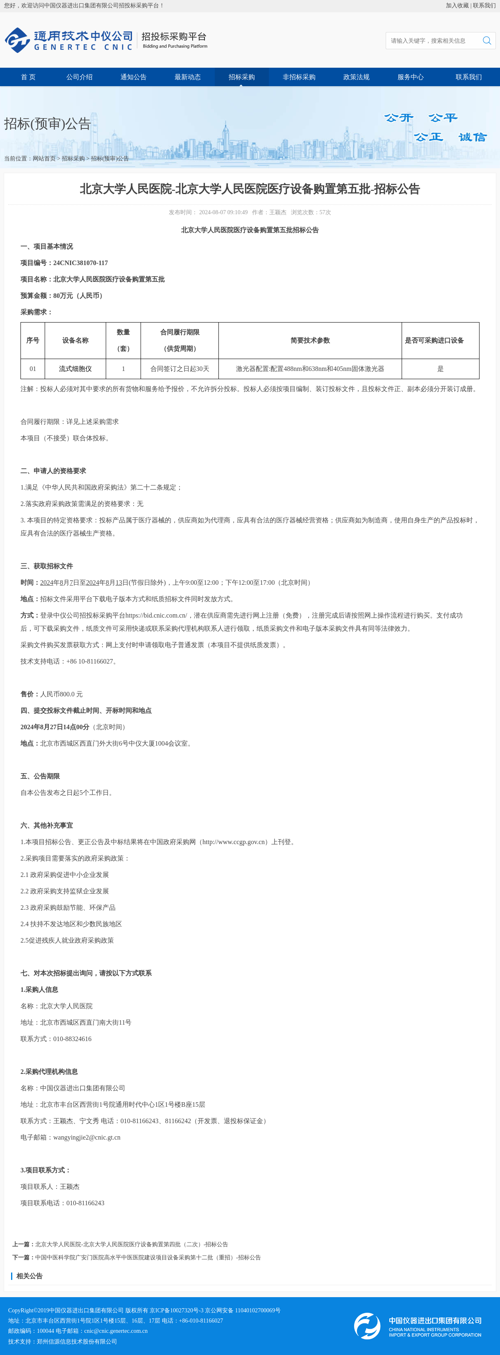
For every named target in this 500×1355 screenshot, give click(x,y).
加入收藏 (457, 5)
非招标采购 (299, 76)
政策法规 (356, 76)
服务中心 (411, 76)
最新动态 (188, 76)
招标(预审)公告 (110, 159)
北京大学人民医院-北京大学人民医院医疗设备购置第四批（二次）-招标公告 (131, 1244)
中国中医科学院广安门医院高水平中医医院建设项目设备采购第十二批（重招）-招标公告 (148, 1257)
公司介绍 (79, 76)
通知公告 (133, 76)
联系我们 (484, 5)
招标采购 (242, 76)
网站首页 (44, 159)
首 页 (28, 76)
